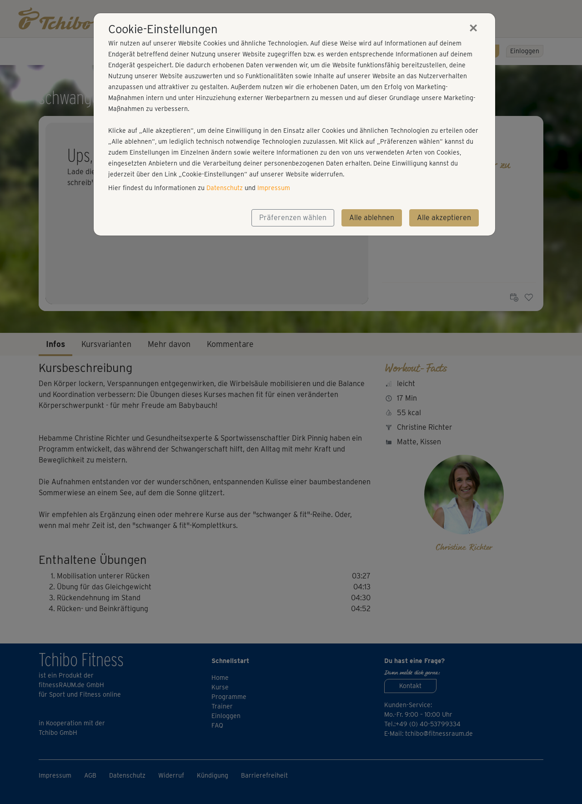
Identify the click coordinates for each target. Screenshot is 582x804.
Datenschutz (224, 187)
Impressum (273, 187)
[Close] (473, 27)
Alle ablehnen (371, 217)
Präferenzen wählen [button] (292, 217)
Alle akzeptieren (444, 217)
